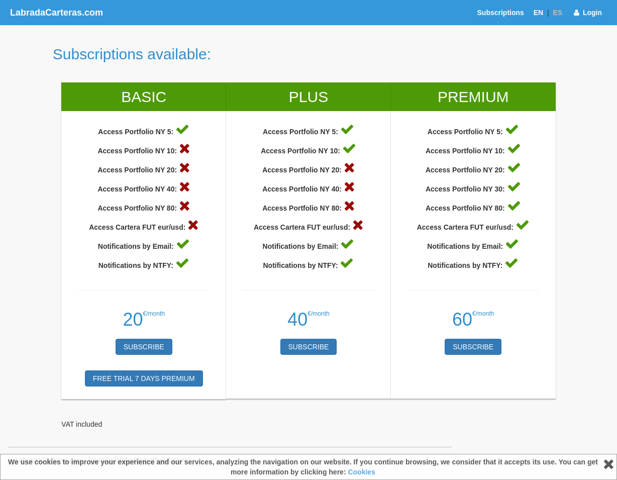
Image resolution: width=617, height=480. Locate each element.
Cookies (361, 472)
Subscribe (144, 347)
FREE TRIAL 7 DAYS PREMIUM (144, 378)
